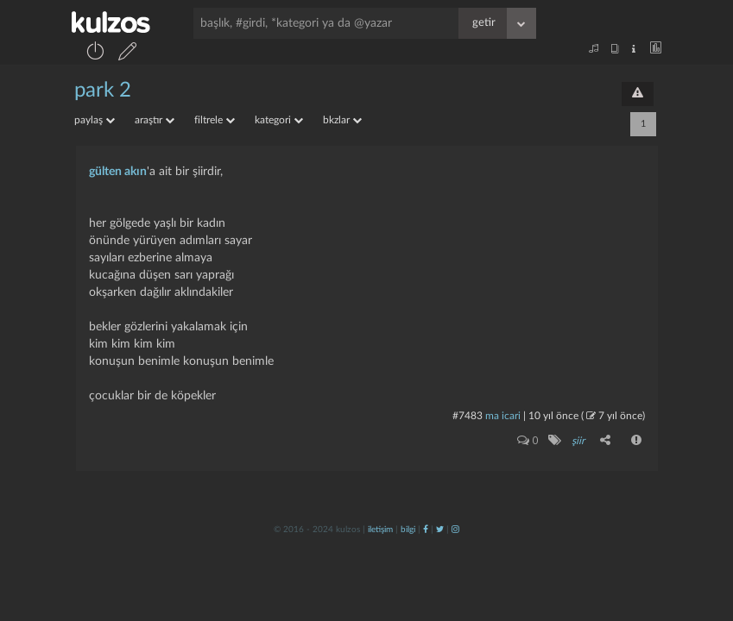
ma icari (503, 416)
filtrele (214, 120)
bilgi (408, 529)
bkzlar (342, 120)
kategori (279, 120)
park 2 (102, 90)
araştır (154, 120)
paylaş (94, 120)
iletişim (380, 529)
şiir (578, 441)
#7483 (467, 416)
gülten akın (118, 172)
